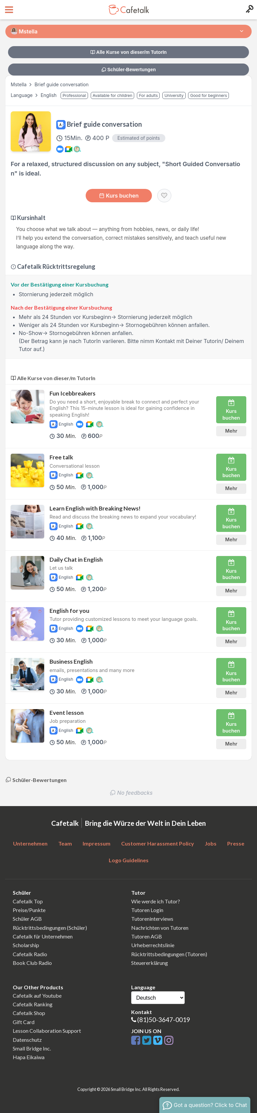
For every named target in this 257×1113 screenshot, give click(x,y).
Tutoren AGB (146, 936)
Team (65, 843)
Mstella (18, 84)
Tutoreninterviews (152, 918)
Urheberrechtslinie (152, 945)
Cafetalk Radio (30, 954)
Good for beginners (208, 95)
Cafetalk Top (28, 901)
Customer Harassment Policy (157, 843)
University (173, 95)
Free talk (61, 457)
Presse (235, 843)
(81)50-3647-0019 (163, 1019)
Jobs (211, 843)
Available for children (113, 95)
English (49, 95)
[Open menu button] (8, 9)
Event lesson (67, 712)
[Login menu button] (249, 9)
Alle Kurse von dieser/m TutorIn (128, 52)
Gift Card (23, 1022)
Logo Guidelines (129, 860)
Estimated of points (138, 138)
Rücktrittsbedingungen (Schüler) (50, 927)
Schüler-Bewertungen (128, 69)
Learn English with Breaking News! (95, 508)
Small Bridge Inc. (32, 1048)
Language (22, 95)
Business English (71, 661)
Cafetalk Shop (29, 1013)
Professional (74, 95)
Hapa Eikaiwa (29, 1057)
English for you (69, 610)
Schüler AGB (27, 918)
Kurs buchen (119, 195)
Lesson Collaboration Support (47, 1030)
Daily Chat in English (76, 559)
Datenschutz (27, 1039)
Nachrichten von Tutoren (159, 927)
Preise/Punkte (29, 910)
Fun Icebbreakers (72, 393)
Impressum (96, 843)
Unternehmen (30, 843)
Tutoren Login (147, 910)
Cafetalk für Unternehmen (43, 936)
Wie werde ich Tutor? (155, 901)
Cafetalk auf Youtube (37, 995)
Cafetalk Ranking (33, 1004)
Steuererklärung (149, 963)
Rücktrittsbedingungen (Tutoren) (169, 954)
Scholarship (26, 945)
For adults (148, 95)
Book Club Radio (32, 963)
